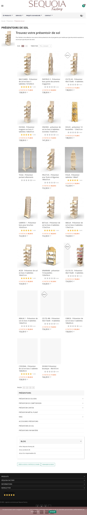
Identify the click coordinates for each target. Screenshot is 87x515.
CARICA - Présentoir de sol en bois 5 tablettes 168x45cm (74, 320)
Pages (19, 387)
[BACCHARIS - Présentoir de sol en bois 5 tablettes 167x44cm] (27, 64)
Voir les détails (44, 512)
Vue (18, 46)
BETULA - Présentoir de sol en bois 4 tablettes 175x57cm (51, 225)
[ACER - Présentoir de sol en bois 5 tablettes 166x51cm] (27, 255)
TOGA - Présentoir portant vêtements (26, 176)
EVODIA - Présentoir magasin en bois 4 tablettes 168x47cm (26, 129)
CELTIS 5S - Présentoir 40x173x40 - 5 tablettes (74, 271)
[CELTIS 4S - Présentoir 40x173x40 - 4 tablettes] (74, 64)
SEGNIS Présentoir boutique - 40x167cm (50, 367)
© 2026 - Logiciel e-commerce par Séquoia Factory (13, 502)
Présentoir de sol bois (28, 399)
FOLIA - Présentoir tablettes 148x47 (72, 176)
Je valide (52, 512)
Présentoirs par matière (28, 430)
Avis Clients (9, 492)
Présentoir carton (26, 408)
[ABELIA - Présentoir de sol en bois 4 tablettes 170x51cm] (74, 207)
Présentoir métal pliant (28, 412)
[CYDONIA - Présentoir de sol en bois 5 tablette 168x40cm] (27, 351)
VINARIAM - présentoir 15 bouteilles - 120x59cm (50, 272)
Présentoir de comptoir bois (30, 403)
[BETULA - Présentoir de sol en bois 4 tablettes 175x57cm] (50, 207)
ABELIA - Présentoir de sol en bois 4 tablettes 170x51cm (74, 225)
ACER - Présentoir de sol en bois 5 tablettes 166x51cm (28, 272)
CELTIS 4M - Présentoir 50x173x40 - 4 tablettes (51, 319)
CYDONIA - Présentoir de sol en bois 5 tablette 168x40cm (28, 368)
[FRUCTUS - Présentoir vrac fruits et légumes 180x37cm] (50, 160)
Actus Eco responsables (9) (27, 453)
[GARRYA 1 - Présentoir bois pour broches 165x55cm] (27, 207)
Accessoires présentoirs (28, 421)
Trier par (34, 46)
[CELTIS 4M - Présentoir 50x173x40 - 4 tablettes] (50, 303)
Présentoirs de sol (26, 426)
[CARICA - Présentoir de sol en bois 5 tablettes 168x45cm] (74, 303)
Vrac (21, 417)
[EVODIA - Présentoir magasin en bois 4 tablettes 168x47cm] (27, 112)
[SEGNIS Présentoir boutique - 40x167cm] (50, 351)
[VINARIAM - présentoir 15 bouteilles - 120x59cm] (50, 255)
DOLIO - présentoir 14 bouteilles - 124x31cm (74, 128)
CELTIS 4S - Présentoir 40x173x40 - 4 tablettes (74, 80)
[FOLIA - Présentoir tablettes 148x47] (74, 160)
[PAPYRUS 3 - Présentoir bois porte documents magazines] (50, 64)
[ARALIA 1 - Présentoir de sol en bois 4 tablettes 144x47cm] (27, 303)
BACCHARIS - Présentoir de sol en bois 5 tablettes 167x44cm (28, 81)
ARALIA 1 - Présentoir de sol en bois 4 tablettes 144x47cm (28, 320)
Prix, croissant (46, 46)
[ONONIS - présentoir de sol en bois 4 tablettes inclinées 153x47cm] (50, 112)
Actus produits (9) (24, 450)
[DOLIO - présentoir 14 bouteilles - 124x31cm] (74, 112)
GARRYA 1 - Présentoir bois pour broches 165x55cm (27, 225)
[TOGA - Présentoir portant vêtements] (27, 160)
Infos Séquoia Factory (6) (26, 446)
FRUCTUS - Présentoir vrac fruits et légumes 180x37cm (50, 177)
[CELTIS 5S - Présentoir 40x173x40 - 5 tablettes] (74, 255)
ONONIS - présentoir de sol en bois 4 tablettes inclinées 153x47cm (51, 129)
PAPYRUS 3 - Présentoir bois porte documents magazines (51, 81)
